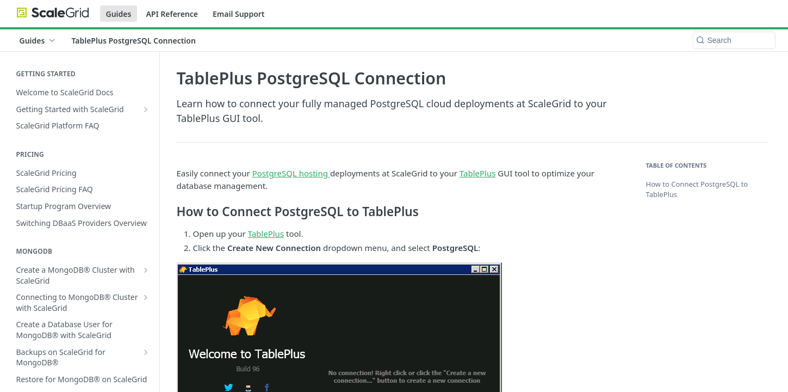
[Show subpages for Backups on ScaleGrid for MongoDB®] (145, 352)
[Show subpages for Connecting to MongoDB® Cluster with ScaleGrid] (145, 297)
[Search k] (734, 40)
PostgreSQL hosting (291, 173)
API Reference (172, 14)
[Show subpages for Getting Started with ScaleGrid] (145, 109)
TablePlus (478, 173)
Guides (119, 14)
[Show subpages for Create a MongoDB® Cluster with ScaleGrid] (145, 270)
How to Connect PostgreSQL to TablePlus (697, 189)
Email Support (239, 14)
